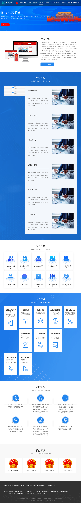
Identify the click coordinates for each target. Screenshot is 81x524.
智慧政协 (35, 2)
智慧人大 (41, 2)
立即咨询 (48, 64)
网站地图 (54, 514)
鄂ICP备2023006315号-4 (46, 514)
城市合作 (58, 2)
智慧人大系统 (12, 509)
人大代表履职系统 (54, 507)
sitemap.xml (59, 514)
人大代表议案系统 (64, 507)
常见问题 (70, 2)
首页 (30, 2)
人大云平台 (29, 507)
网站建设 (27, 509)
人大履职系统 (20, 509)
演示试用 (52, 2)
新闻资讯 (46, 2)
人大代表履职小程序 (40, 509)
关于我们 (64, 2)
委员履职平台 (37, 507)
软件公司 (32, 509)
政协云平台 (23, 507)
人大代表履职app (45, 507)
